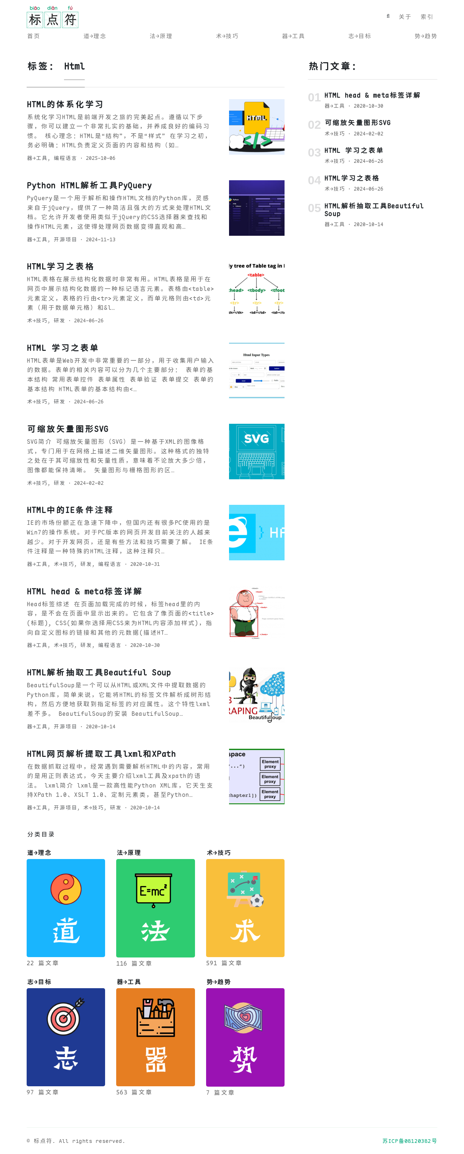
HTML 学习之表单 (63, 348)
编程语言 (65, 158)
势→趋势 (425, 36)
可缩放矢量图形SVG (67, 429)
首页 (33, 36)
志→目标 (359, 36)
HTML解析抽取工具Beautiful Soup (99, 672)
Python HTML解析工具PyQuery (89, 185)
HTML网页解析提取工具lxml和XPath (101, 754)
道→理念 (94, 36)
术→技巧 (227, 36)
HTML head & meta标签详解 (84, 591)
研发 (59, 320)
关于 (404, 17)
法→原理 (160, 36)
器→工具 (293, 36)
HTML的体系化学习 (65, 104)
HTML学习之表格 (60, 266)
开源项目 (65, 239)
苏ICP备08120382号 (409, 1140)
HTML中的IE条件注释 (70, 510)
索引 (426, 17)
